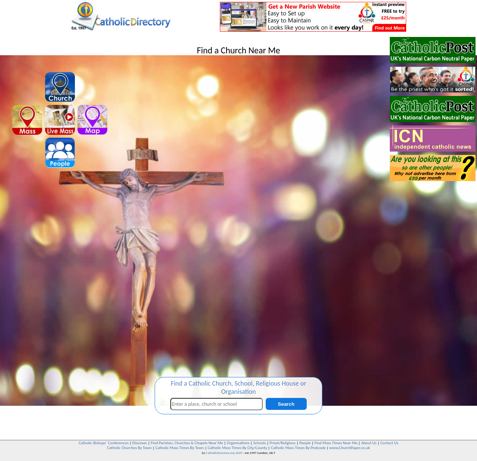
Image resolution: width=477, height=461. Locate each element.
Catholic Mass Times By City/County (237, 447)
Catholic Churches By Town (129, 447)
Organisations (238, 442)
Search (286, 404)
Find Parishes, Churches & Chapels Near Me (187, 442)
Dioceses (139, 442)
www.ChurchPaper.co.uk (349, 447)
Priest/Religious (283, 442)
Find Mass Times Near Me (336, 442)
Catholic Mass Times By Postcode (298, 447)
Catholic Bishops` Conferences (104, 442)
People (305, 442)
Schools (259, 442)
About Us (368, 442)
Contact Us (389, 442)
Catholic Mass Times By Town (179, 447)
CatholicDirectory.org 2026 (224, 453)
